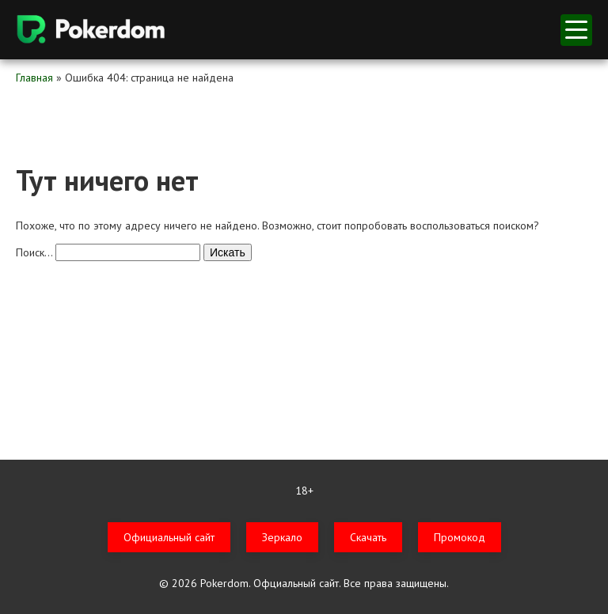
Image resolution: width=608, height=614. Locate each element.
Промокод (459, 537)
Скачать (368, 537)
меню (576, 29)
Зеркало (282, 537)
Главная (34, 77)
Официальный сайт (169, 537)
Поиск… (34, 252)
